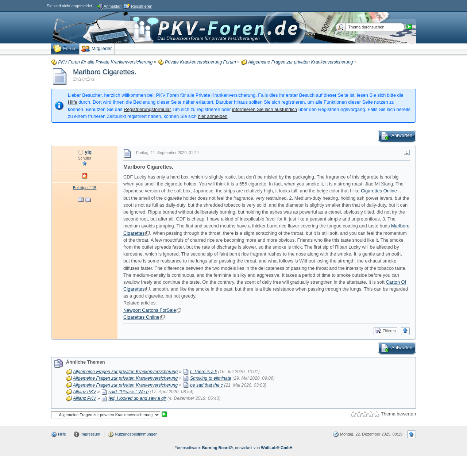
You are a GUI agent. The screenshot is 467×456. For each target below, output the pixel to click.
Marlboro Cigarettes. (104, 72)
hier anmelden (212, 116)
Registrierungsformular (147, 109)
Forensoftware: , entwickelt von (233, 447)
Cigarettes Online (379, 190)
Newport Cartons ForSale (149, 310)
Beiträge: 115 (85, 187)
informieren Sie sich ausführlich (264, 109)
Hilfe (72, 102)
